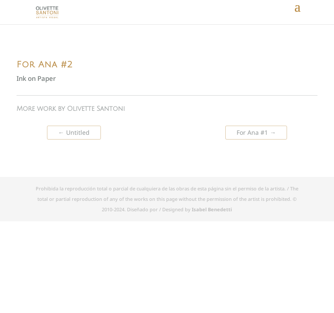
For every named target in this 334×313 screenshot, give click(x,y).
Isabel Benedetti (212, 209)
